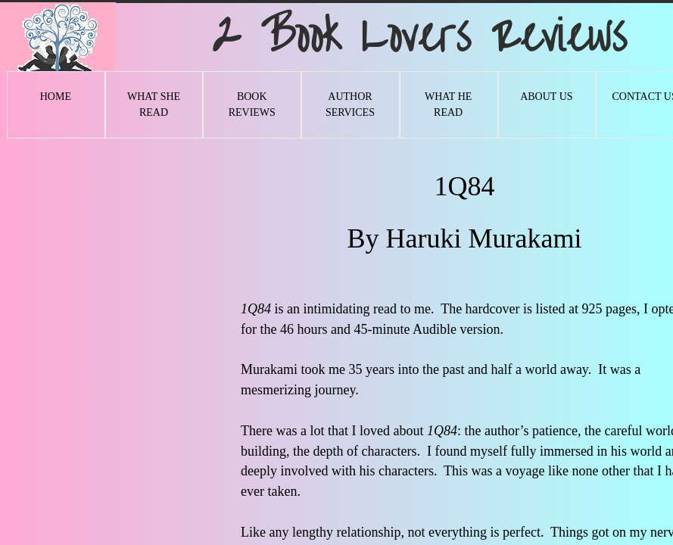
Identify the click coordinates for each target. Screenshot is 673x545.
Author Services (350, 104)
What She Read (153, 104)
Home (55, 96)
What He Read (448, 104)
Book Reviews (252, 104)
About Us (546, 96)
